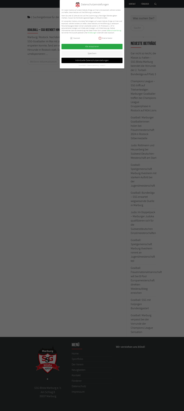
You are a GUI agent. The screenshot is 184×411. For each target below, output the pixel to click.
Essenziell (75, 37)
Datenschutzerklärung (114, 29)
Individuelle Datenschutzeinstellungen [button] (92, 59)
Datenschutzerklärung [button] (93, 64)
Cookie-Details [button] (82, 64)
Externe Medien (105, 37)
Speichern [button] (92, 52)
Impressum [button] (102, 64)
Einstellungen (92, 32)
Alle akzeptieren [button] (92, 45)
